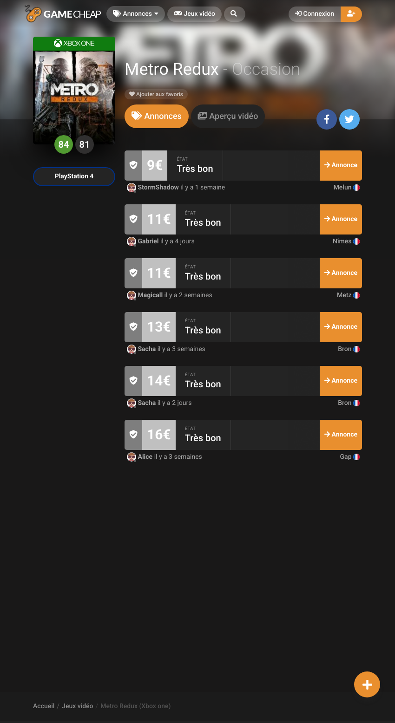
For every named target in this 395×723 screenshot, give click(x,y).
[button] (234, 14)
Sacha (142, 349)
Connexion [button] (314, 14)
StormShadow (153, 187)
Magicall (146, 295)
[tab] (157, 116)
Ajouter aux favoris (156, 94)
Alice (140, 457)
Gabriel (143, 241)
